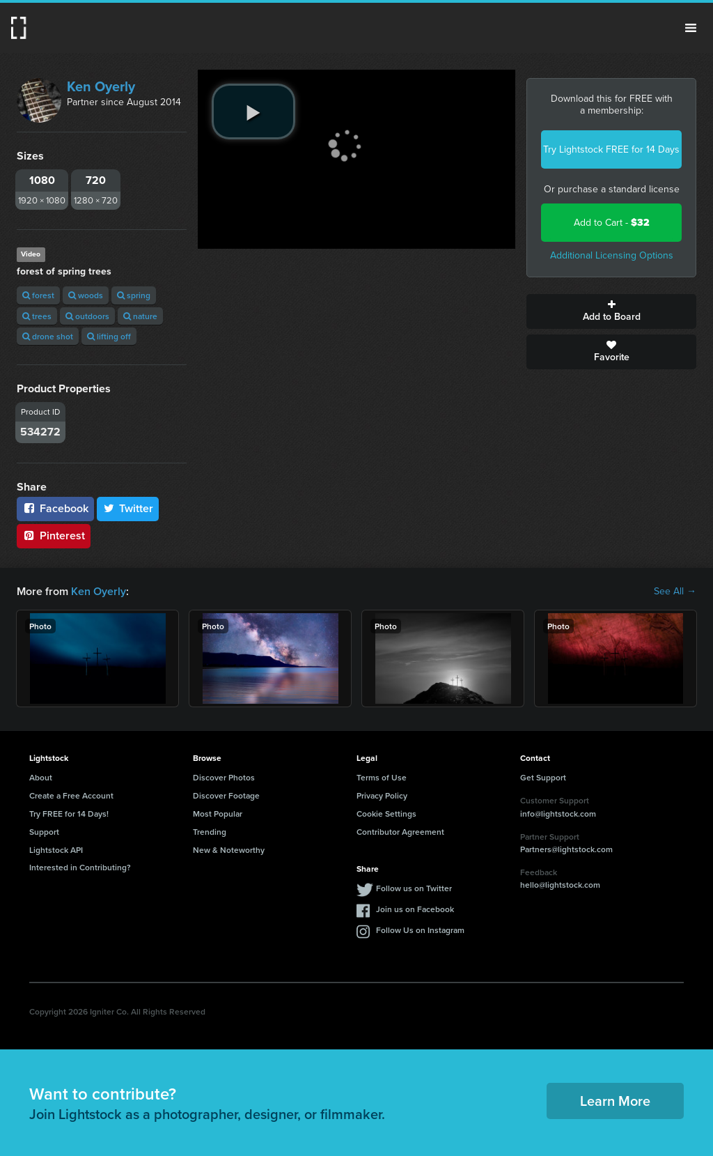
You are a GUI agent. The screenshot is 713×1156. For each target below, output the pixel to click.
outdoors (87, 316)
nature (140, 316)
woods (85, 295)
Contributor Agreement (400, 832)
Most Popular (217, 813)
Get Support (543, 777)
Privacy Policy (381, 795)
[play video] (253, 111)
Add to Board (611, 311)
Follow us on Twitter (414, 888)
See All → (675, 592)
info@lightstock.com (558, 813)
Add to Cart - (612, 222)
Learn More (615, 1101)
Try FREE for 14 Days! (69, 813)
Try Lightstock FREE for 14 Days (611, 149)
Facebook (55, 508)
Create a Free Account (71, 795)
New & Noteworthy (229, 850)
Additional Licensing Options (611, 255)
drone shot (47, 336)
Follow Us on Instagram (420, 930)
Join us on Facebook (415, 909)
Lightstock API (56, 850)
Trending (209, 832)
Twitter (128, 508)
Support (44, 832)
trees (37, 316)
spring (133, 295)
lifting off (109, 336)
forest (38, 295)
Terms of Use (381, 777)
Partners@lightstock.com (566, 849)
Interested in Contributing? (80, 867)
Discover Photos (224, 777)
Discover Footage (226, 795)
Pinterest (53, 535)
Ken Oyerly (101, 86)
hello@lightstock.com (560, 885)
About (40, 777)
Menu (691, 28)
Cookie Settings (386, 813)
